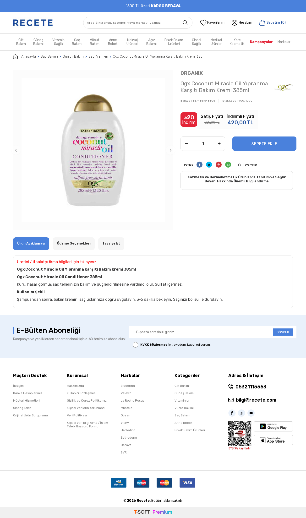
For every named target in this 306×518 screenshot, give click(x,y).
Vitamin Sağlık (58, 42)
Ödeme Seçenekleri (74, 243)
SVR (124, 452)
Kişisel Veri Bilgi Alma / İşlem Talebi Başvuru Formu (87, 424)
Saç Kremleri (98, 57)
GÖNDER (283, 332)
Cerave (126, 445)
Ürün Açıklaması (31, 243)
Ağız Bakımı (151, 42)
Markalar (284, 42)
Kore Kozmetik (237, 42)
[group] (93, 150)
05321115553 (250, 387)
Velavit (126, 393)
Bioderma (128, 385)
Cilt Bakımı (182, 385)
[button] (16, 150)
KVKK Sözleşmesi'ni (156, 344)
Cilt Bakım (21, 42)
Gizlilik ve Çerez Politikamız (87, 400)
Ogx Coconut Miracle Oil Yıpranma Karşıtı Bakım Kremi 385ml (159, 57)
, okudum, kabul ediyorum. (172, 345)
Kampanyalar (261, 42)
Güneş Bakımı (38, 42)
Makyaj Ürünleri (132, 42)
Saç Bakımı (77, 42)
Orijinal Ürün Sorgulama (30, 415)
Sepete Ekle (264, 144)
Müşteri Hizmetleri (26, 400)
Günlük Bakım (73, 57)
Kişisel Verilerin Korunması (86, 408)
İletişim (18, 385)
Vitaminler (182, 400)
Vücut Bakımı (184, 408)
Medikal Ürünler (216, 42)
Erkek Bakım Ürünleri (173, 42)
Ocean (125, 415)
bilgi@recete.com (256, 400)
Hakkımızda (75, 385)
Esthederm (129, 437)
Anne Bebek (113, 42)
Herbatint (128, 430)
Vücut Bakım (94, 42)
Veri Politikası (77, 415)
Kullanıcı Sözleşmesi (81, 393)
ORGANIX (191, 73)
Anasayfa (24, 56)
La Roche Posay (132, 400)
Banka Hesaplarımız (27, 393)
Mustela (126, 408)
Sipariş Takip (22, 408)
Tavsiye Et (250, 164)
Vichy (125, 423)
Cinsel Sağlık (196, 42)
